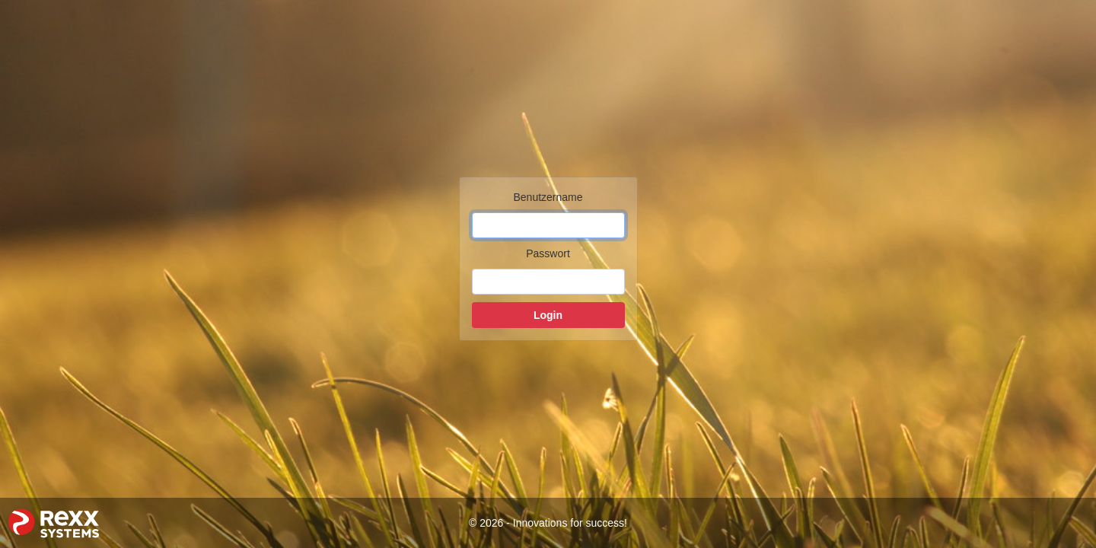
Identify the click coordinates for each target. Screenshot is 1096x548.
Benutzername (547, 197)
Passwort (548, 253)
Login (548, 315)
